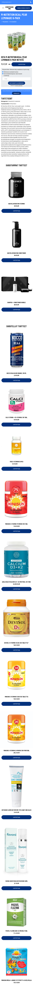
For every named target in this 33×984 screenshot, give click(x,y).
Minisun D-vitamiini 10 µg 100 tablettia (16, 697)
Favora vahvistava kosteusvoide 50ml (16, 881)
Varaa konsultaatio (23, 8)
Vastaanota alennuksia (17, 83)
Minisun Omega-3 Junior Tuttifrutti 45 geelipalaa (16, 980)
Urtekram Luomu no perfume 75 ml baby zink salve (16, 810)
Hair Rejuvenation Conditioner (16, 253)
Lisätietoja (21, 64)
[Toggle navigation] (3, 7)
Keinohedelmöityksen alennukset (13, 74)
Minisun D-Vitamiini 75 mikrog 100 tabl (16, 524)
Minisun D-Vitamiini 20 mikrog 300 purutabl (16, 750)
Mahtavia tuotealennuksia (11, 72)
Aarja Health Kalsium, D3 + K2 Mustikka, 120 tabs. (16, 582)
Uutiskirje (6, 75)
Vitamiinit (5, 22)
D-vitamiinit (13, 22)
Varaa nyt (16, 93)
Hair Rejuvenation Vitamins (16, 204)
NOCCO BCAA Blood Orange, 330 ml (16, 373)
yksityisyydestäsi (18, 85)
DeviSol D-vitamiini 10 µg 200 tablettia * (16, 643)
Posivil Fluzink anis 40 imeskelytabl (17, 931)
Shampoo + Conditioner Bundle (16, 302)
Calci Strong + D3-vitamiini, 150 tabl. (17, 417)
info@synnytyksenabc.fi (6, 2)
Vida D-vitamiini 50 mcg (16, 461)
